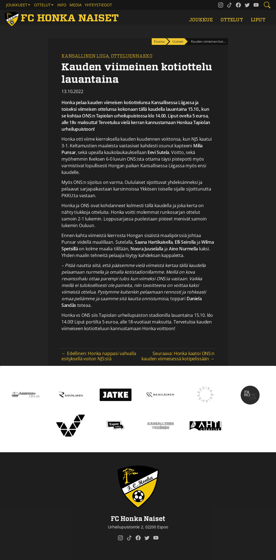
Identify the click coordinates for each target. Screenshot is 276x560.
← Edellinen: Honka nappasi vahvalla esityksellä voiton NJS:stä (98, 356)
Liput (258, 20)
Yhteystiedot (98, 4)
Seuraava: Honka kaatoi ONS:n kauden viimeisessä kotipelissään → (178, 356)
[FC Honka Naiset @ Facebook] (238, 5)
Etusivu (159, 41)
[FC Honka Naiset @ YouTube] (256, 5)
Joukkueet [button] (16, 4)
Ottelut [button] (42, 4)
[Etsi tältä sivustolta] (267, 5)
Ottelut (232, 20)
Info (61, 4)
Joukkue (201, 20)
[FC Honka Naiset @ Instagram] (220, 5)
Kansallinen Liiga (85, 56)
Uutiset (177, 41)
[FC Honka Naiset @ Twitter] (247, 5)
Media (75, 4)
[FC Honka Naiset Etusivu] (63, 18)
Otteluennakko (131, 56)
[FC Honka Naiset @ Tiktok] (229, 5)
